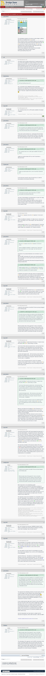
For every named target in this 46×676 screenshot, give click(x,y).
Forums (2, 6)
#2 (44, 57)
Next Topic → (42, 657)
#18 (44, 538)
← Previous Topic (29, 657)
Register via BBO (29, 4)
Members (7, 6)
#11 (44, 285)
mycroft (5, 106)
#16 (44, 462)
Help (42, 4)
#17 (44, 522)
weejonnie (6, 462)
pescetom (6, 16)
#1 (44, 16)
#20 (44, 625)
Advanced (45, 7)
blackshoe (6, 76)
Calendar (12, 6)
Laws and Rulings (36, 657)
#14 (44, 374)
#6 (44, 144)
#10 (44, 236)
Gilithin (5, 625)
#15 (44, 427)
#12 (44, 303)
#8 (44, 185)
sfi (4, 57)
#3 (44, 76)
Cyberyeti (5, 164)
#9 (44, 211)
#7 (44, 164)
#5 (44, 120)
